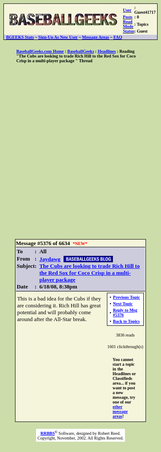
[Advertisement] (80, 151)
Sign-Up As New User (58, 37)
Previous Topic (126, 297)
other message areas (120, 411)
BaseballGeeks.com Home (40, 51)
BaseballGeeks (80, 51)
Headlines (106, 51)
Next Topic (123, 303)
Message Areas (95, 37)
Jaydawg (50, 259)
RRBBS (47, 433)
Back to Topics (126, 321)
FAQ (117, 37)
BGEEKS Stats (20, 37)
